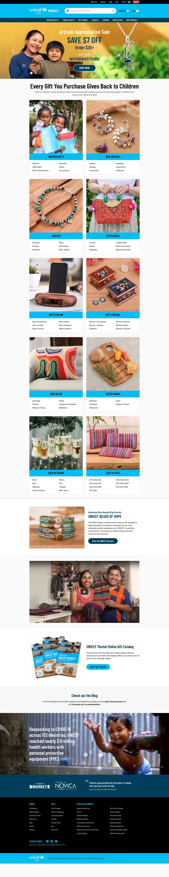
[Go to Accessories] (113, 205)
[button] (31, 73)
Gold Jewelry (64, 246)
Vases (118, 401)
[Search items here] (88, 11)
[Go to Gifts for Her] (113, 285)
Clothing (92, 167)
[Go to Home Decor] (56, 364)
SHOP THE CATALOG (98, 667)
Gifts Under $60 (95, 487)
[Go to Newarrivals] (113, 126)
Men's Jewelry (37, 325)
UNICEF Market (34, 812)
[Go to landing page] (84, 50)
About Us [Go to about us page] (94, 2)
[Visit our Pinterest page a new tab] (56, 841)
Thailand (62, 487)
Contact (53, 819)
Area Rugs (36, 401)
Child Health (37, 167)
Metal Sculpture (65, 329)
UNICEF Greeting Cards (117, 833)
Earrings (35, 246)
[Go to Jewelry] (56, 205)
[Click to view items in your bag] (135, 10)
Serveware (93, 404)
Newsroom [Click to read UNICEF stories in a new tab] (32, 819)
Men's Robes (64, 322)
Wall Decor (63, 408)
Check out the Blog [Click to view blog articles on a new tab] (85, 695)
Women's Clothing (96, 325)
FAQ (52, 826)
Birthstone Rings (82, 819)
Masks (61, 401)
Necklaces (36, 250)
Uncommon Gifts (115, 819)
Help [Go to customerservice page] (117, 2)
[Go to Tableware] (113, 364)
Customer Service (57, 816)
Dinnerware (93, 408)
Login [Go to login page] (110, 2)
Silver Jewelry (64, 250)
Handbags (120, 163)
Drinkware (93, 401)
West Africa (63, 490)
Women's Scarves (123, 322)
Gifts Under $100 (122, 480)
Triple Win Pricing (34, 816)
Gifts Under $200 (122, 483)
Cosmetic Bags (82, 833)
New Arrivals (132, 20)
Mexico (62, 480)
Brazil (34, 480)
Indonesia (36, 487)
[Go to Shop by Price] (113, 443)
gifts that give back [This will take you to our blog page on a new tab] (113, 701)
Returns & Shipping (57, 812)
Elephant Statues (115, 823)
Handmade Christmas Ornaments (88, 830)
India (34, 483)
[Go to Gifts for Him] (56, 285)
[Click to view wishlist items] (123, 11)
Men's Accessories (123, 246)
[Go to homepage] (44, 11)
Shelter (62, 167)
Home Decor (118, 20)
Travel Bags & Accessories (85, 823)
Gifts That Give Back (116, 808)
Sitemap (32, 830)
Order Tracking (56, 808)
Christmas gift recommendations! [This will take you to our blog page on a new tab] (86, 704)
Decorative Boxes (82, 816)
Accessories (93, 170)
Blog (30, 823)
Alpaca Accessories (123, 250)
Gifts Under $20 (95, 480)
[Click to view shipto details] (126, 1)
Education (63, 163)
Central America (38, 490)
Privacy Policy (55, 823)
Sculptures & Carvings (67, 404)
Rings (61, 242)
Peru (61, 483)
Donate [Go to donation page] (136, 2)
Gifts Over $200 (122, 487)
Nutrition (35, 163)
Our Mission (33, 808)
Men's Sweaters (65, 325)
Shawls (92, 246)
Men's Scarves (38, 329)
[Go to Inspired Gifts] (56, 126)
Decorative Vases (115, 816)
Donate (31, 826)
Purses (79, 812)
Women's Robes (122, 325)
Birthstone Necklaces (117, 826)
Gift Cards (93, 490)
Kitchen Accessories (83, 826)
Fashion (106, 20)
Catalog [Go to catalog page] (102, 2)
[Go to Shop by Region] (56, 443)
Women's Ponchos (123, 329)
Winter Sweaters (115, 812)
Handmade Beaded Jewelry (118, 830)
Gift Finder (83, 20)
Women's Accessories (97, 322)
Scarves (92, 242)
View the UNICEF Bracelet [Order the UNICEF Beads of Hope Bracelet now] (103, 541)
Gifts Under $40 (95, 483)
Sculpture (93, 329)
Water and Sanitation (40, 170)
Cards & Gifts (68, 20)
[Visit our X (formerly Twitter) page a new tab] (51, 841)
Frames (35, 404)
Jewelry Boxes (121, 242)
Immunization (64, 170)
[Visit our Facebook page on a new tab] (47, 841)
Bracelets (36, 242)
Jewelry (95, 20)
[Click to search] (113, 10)
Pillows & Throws (39, 408)
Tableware (120, 170)
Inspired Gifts (53, 20)
